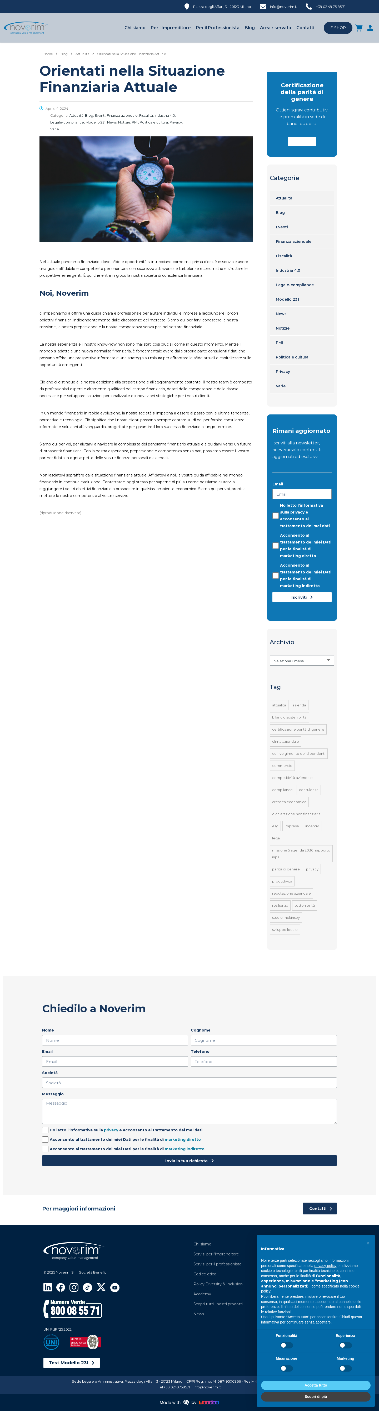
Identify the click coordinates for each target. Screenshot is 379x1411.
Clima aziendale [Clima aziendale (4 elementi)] (285, 741)
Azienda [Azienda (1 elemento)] (299, 705)
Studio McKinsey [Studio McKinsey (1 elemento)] (286, 917)
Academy (202, 1294)
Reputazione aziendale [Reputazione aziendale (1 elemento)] (291, 893)
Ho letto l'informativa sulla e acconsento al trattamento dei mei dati (305, 515)
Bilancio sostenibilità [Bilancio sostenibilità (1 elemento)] (289, 717)
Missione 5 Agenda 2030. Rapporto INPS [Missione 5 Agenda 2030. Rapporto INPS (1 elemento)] (301, 853)
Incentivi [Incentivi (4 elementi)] (312, 826)
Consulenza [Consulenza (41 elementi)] (308, 790)
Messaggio (53, 1094)
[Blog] (64, 54)
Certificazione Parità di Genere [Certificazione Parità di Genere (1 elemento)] (298, 729)
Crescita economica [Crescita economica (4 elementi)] (289, 802)
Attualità (284, 198)
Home (48, 54)
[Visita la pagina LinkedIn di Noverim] (47, 1286)
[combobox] (302, 660)
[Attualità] (82, 54)
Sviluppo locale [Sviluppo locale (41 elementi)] (285, 929)
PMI (279, 342)
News (281, 313)
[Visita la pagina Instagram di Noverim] (73, 1287)
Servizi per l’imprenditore (216, 1254)
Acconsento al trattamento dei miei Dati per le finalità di (305, 545)
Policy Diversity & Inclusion (218, 1284)
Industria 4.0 (288, 270)
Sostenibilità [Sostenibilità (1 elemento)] (305, 905)
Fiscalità (284, 256)
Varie (281, 386)
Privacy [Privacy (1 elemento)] (312, 869)
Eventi (282, 227)
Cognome (201, 1030)
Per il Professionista (218, 27)
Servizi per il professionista (217, 1264)
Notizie (283, 328)
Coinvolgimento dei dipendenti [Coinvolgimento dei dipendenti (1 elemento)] (298, 753)
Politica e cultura (292, 357)
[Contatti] (320, 1208)
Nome (48, 1030)
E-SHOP (338, 27)
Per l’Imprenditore (171, 27)
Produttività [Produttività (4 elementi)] (282, 881)
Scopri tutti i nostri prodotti (218, 1304)
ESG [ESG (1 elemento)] (275, 826)
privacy (297, 512)
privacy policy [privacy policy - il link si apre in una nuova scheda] (325, 1266)
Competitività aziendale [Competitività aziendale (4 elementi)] (292, 778)
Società (50, 1072)
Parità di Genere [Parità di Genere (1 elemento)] (286, 869)
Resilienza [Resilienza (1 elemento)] (280, 905)
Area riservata (275, 27)
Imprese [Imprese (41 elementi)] (292, 826)
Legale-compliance (295, 285)
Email (277, 484)
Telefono (200, 1051)
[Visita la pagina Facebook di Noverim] (60, 1287)
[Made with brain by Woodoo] (189, 1402)
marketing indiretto (300, 585)
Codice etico (204, 1274)
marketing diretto (298, 555)
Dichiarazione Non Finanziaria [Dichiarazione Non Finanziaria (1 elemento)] (296, 814)
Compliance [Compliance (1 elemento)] (282, 790)
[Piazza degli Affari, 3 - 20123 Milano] (217, 6)
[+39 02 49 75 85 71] (325, 6)
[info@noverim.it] (278, 6)
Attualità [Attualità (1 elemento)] (279, 705)
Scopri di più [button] (316, 1396)
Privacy (283, 371)
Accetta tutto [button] (316, 1385)
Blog (250, 27)
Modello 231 (287, 299)
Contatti (305, 27)
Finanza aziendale (293, 241)
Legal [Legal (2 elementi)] (276, 838)
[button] (302, 141)
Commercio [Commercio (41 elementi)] (282, 765)
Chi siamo (135, 27)
